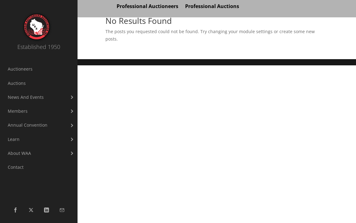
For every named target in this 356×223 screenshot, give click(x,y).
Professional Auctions (212, 7)
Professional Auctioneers (147, 7)
